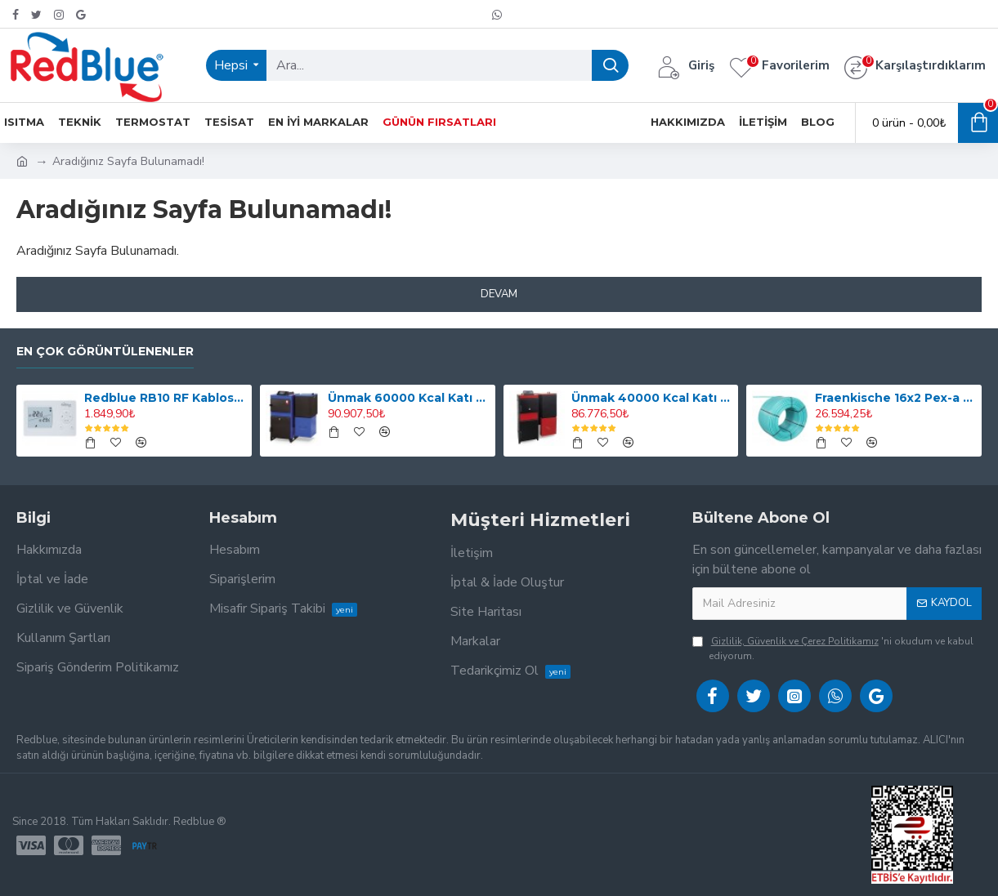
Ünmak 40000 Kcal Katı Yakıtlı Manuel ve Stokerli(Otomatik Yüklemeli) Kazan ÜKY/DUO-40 (651, 397)
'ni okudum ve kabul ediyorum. (832, 648)
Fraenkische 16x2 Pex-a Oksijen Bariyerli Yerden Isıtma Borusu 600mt (895, 397)
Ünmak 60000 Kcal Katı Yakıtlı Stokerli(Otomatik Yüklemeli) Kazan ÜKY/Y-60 (408, 397)
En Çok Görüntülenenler (105, 352)
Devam (499, 294)
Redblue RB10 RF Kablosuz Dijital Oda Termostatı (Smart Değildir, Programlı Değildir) (164, 397)
